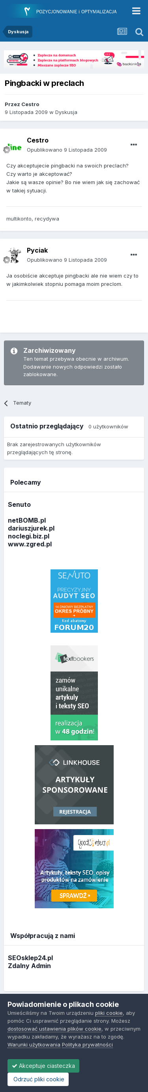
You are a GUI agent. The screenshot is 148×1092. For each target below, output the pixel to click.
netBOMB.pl (27, 520)
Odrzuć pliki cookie (38, 1079)
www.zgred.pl (30, 544)
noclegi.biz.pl (28, 536)
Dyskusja (66, 112)
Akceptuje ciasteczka (43, 1065)
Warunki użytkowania (33, 1044)
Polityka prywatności (87, 1044)
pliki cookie (109, 1013)
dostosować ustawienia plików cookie (54, 1028)
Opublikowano (67, 149)
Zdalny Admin (29, 966)
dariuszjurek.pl (31, 528)
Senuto (19, 504)
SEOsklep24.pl (30, 958)
